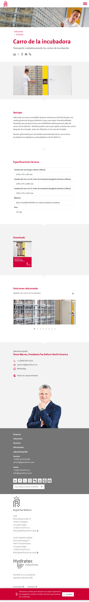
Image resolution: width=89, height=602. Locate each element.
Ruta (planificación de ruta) (24, 530)
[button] (85, 4)
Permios (31, 586)
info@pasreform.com (22, 473)
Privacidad (17, 586)
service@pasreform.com (23, 462)
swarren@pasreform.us (27, 364)
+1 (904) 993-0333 (25, 360)
